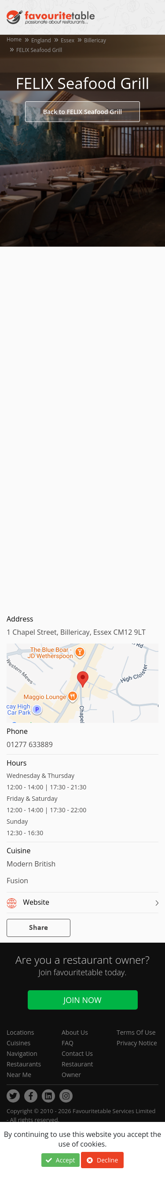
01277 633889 (30, 744)
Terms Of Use (136, 1032)
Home (14, 39)
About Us (75, 1032)
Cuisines (18, 1043)
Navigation (22, 1053)
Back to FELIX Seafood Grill (82, 111)
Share (38, 928)
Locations (20, 1032)
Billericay (95, 40)
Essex (67, 40)
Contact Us (77, 1053)
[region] (82, 688)
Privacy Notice (137, 1043)
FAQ (67, 1043)
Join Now (82, 1000)
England (41, 40)
